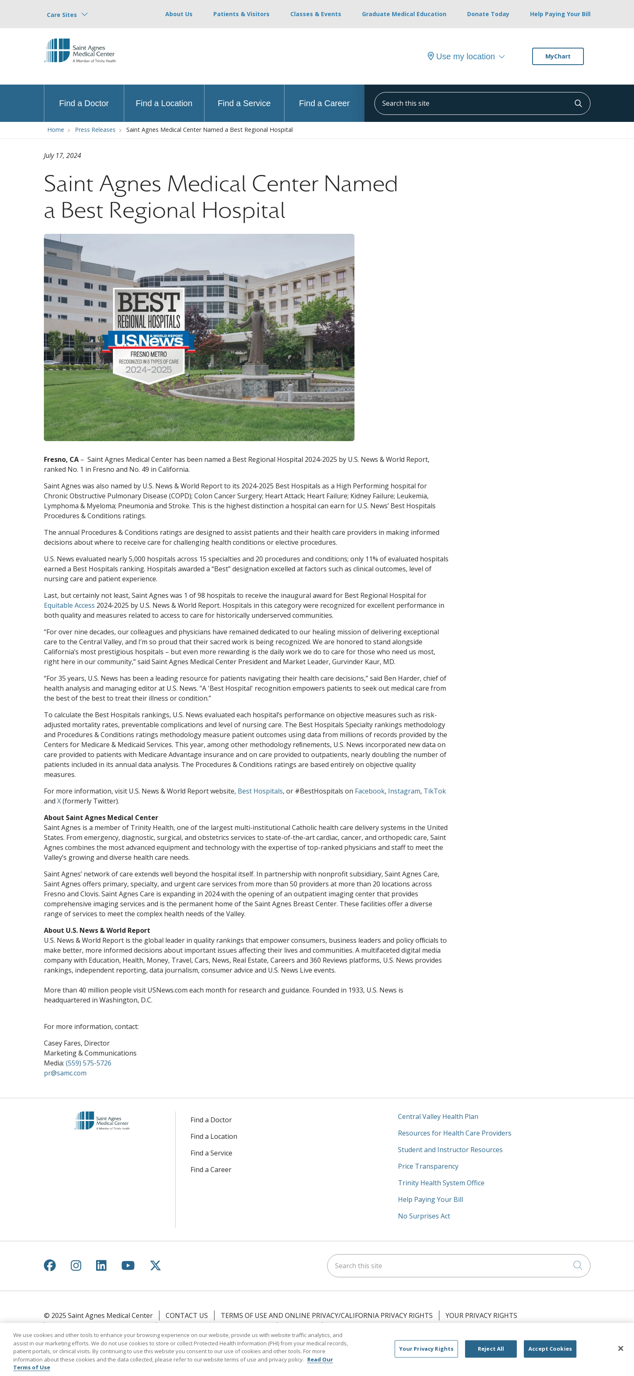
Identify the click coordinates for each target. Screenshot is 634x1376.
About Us (179, 14)
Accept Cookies (550, 1353)
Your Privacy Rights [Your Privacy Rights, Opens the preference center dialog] (426, 1353)
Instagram (404, 791)
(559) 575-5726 (88, 1063)
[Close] (621, 1353)
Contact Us (187, 1315)
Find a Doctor (84, 96)
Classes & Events (315, 14)
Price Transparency (428, 1166)
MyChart (558, 56)
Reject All (491, 1353)
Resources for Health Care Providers (454, 1133)
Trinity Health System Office (441, 1182)
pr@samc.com (65, 1073)
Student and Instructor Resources (450, 1149)
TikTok (435, 791)
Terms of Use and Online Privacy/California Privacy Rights (327, 1315)
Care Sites (62, 15)
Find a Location (164, 96)
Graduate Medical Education (404, 14)
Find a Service (244, 96)
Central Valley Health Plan (438, 1116)
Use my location (461, 56)
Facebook (370, 791)
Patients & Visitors (241, 14)
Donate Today (488, 14)
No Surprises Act (424, 1216)
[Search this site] (482, 103)
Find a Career (324, 96)
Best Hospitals (260, 791)
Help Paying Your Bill (560, 14)
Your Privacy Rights (481, 1315)
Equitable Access (69, 605)
